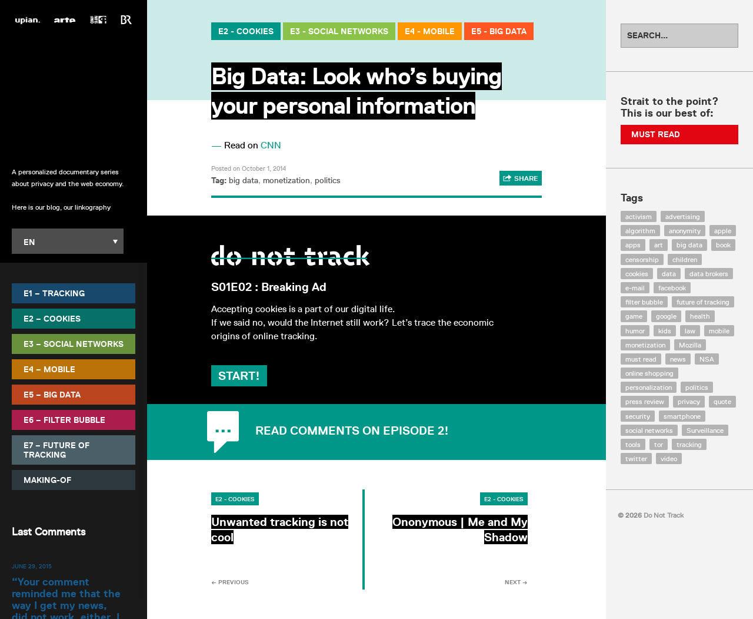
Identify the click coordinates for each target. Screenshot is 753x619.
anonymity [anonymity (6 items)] (685, 231)
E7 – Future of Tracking (56, 450)
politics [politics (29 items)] (696, 387)
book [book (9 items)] (723, 245)
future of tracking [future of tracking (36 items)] (703, 302)
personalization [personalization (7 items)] (648, 387)
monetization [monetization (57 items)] (645, 345)
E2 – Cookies (52, 318)
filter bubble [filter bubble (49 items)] (644, 302)
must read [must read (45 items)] (641, 359)
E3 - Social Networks (339, 31)
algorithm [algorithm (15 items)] (640, 231)
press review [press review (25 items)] (644, 401)
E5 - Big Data (499, 31)
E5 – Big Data (52, 394)
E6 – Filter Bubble (64, 420)
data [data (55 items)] (669, 274)
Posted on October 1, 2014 (248, 168)
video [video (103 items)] (669, 459)
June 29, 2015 (32, 566)
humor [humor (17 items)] (635, 331)
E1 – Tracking (54, 293)
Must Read (655, 134)
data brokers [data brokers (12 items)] (708, 274)
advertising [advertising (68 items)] (682, 216)
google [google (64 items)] (666, 316)
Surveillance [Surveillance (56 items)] (705, 430)
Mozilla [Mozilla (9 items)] (690, 345)
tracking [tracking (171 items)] (689, 444)
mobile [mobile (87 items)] (719, 331)
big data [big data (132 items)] (689, 245)
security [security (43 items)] (637, 416)
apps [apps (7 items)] (633, 245)
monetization (286, 180)
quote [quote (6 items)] (722, 401)
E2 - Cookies (246, 31)
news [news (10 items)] (678, 359)
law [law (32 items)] (690, 331)
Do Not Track (73, 93)
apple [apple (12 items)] (722, 231)
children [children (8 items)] (684, 259)
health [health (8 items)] (700, 316)
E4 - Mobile (430, 31)
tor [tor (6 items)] (658, 444)
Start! (239, 376)
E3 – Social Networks (74, 344)
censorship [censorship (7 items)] (642, 259)
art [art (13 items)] (658, 245)
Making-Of (47, 480)
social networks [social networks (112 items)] (649, 430)
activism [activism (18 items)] (638, 216)
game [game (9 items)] (633, 316)
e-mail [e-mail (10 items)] (635, 288)
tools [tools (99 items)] (633, 444)
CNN (271, 145)
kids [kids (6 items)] (664, 331)
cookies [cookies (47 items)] (636, 274)
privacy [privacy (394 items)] (689, 401)
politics (327, 180)
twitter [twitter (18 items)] (636, 459)
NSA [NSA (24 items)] (706, 359)
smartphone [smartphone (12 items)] (682, 416)
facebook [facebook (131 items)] (672, 288)
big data (243, 180)
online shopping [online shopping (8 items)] (649, 373)
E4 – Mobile (49, 369)
